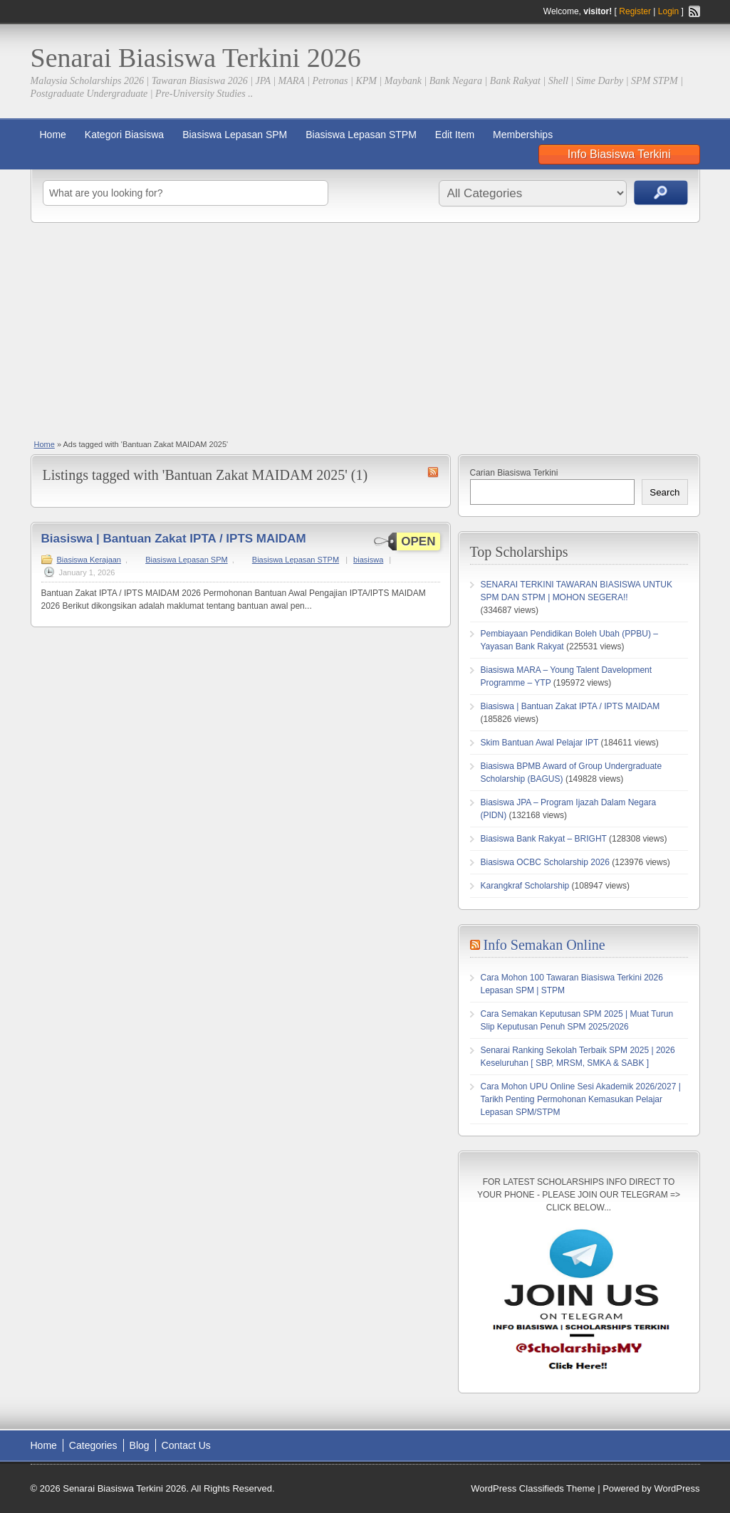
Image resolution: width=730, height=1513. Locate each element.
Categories (93, 1445)
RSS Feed (694, 11)
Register (635, 11)
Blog (140, 1445)
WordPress (676, 1488)
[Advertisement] (365, 329)
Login (668, 11)
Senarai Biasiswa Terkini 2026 (196, 58)
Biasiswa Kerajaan (89, 559)
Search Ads (661, 192)
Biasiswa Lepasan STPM (361, 134)
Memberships (523, 134)
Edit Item (454, 134)
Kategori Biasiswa (124, 134)
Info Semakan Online (544, 945)
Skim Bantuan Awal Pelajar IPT (540, 743)
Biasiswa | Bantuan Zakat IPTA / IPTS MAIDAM (173, 538)
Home (53, 134)
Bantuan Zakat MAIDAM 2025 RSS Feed (433, 472)
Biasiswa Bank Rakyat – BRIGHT (544, 839)
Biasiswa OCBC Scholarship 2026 (545, 862)
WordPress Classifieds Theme (533, 1488)
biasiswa (368, 559)
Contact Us (186, 1445)
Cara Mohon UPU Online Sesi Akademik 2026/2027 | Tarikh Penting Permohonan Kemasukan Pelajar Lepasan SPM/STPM (581, 1099)
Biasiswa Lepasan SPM (234, 134)
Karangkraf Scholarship (525, 886)
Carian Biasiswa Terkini (514, 473)
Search (664, 492)
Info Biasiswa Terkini (619, 154)
